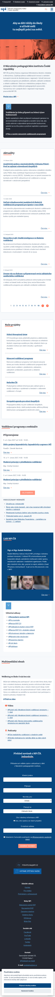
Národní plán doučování (19, 637)
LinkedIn (27, 939)
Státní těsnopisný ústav (17, 334)
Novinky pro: (27, 797)
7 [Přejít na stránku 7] (28, 306)
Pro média (27, 891)
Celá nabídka (27, 493)
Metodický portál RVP (27, 905)
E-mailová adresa (27, 826)
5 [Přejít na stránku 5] (22, 306)
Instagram (27, 945)
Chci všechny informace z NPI (27, 817)
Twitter (27, 942)
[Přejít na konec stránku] (47, 305)
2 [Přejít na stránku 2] (13, 306)
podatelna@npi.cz (30, 965)
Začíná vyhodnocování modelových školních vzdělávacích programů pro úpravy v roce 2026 (23, 203)
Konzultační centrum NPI (45, 5)
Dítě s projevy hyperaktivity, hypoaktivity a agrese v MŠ (27, 444)
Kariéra (27, 887)
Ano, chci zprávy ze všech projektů (27, 821)
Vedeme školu (27, 915)
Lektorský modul (48, 2)
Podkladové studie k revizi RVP (22, 627)
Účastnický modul (34, 2)
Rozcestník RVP (27, 908)
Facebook (27, 932)
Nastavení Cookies (27, 991)
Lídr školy (13, 643)
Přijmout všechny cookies (27, 985)
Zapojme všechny (17, 640)
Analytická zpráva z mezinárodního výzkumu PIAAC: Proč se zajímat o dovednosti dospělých (26, 165)
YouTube (27, 935)
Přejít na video (10, 699)
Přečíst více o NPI (9, 97)
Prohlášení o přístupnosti (27, 894)
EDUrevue (27, 918)
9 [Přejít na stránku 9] (34, 306)
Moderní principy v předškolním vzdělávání (22, 462)
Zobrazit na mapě (28, 961)
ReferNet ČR (12, 382)
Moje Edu (27, 921)
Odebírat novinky (27, 846)
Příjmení (27, 786)
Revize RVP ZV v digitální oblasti (22, 630)
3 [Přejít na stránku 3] (16, 306)
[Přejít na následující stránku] (42, 305)
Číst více (42, 350)
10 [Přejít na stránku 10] (38, 306)
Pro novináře (15, 620)
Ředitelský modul (20, 2)
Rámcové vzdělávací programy (20, 358)
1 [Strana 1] (10, 306)
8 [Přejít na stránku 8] (31, 306)
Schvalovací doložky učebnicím (22, 633)
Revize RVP (7, 2)
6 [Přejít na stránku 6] (25, 306)
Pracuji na (27, 807)
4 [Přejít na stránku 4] (19, 306)
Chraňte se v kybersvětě (15, 504)
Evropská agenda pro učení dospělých (23, 401)
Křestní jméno (27, 775)
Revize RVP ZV (15, 624)
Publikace (14, 646)
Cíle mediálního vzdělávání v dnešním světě (25, 735)
